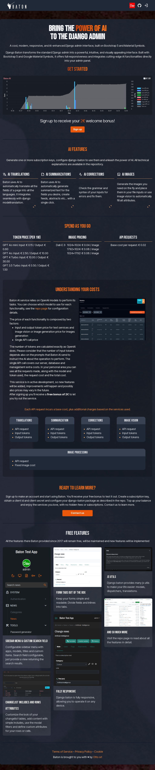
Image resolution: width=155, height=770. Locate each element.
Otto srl (97, 757)
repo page (41, 308)
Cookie (98, 751)
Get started (77, 69)
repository (97, 164)
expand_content (34, 206)
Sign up (77, 129)
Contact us (77, 513)
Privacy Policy (83, 751)
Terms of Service (62, 751)
